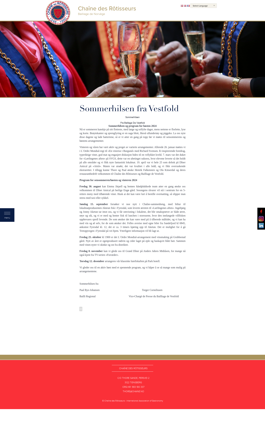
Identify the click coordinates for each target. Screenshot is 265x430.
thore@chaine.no (133, 391)
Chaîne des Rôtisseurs (133, 368)
